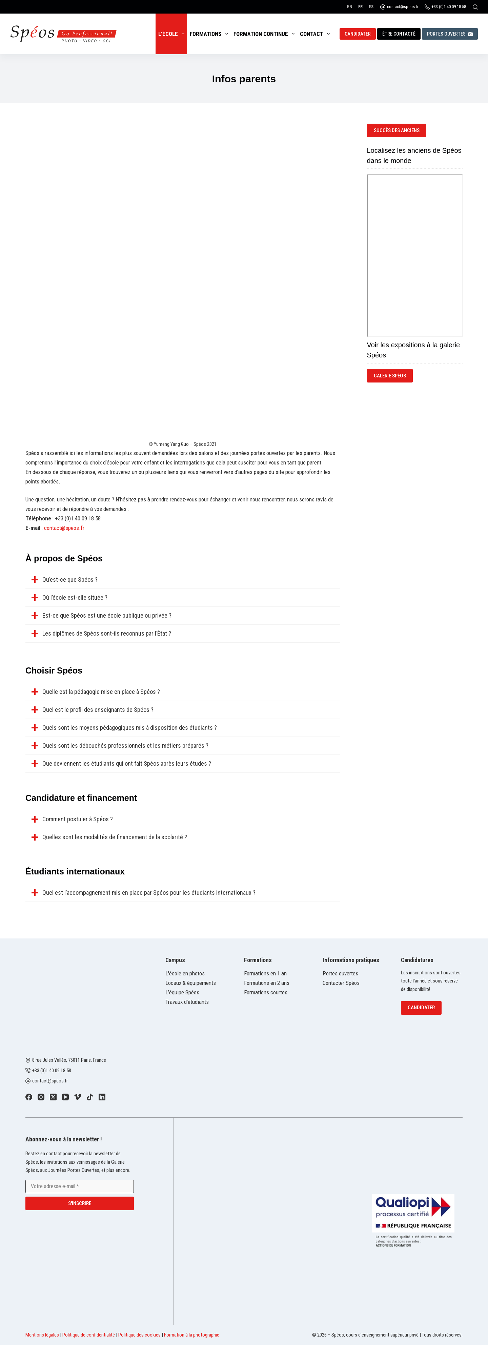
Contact (316, 34)
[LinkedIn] (102, 1097)
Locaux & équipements (190, 982)
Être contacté (398, 34)
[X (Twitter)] (53, 1097)
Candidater (358, 34)
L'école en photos (185, 973)
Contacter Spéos (341, 982)
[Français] (360, 6)
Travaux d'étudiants (187, 1001)
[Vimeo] (77, 1097)
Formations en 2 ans (266, 982)
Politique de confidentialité (88, 1335)
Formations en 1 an (265, 973)
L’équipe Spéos (182, 992)
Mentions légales (42, 1335)
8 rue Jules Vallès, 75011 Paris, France (69, 1060)
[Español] (371, 6)
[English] (349, 6)
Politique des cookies (139, 1335)
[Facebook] (28, 1097)
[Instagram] (41, 1097)
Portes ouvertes (450, 34)
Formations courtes (265, 992)
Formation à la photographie (191, 1335)
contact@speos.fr (403, 6)
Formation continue (265, 34)
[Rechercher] (475, 6)
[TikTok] (89, 1097)
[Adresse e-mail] (79, 1186)
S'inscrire (79, 1203)
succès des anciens (397, 130)
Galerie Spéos (390, 376)
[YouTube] (65, 1097)
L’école (172, 34)
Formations (210, 34)
